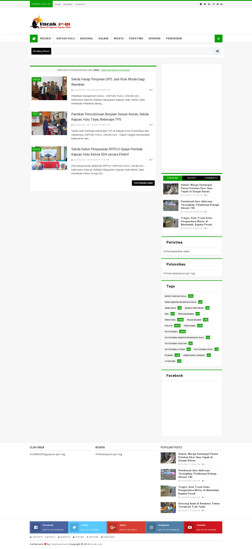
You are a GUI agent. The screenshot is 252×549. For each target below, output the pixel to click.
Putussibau (171, 331)
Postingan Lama (143, 183)
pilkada (169, 355)
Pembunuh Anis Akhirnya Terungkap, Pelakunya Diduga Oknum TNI (200, 204)
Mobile (50, 537)
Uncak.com (96, 544)
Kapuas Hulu (66, 38)
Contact (80, 4)
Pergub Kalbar (186, 314)
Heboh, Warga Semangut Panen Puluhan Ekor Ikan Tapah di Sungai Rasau (196, 188)
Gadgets (36, 537)
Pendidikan (174, 38)
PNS (167, 314)
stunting (170, 361)
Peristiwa (136, 38)
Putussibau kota (203, 349)
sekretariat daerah (194, 355)
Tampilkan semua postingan (115, 70)
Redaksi (68, 4)
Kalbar (104, 38)
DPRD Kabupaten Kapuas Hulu (181, 302)
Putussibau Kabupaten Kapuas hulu (184, 337)
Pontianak (190, 325)
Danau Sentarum (194, 308)
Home (57, 4)
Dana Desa (170, 308)
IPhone (78, 537)
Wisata (119, 38)
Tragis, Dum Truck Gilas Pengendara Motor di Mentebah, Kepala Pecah (196, 221)
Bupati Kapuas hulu (175, 296)
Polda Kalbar (194, 319)
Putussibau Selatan (176, 343)
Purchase (108, 537)
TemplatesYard (59, 544)
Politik (168, 325)
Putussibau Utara (175, 349)
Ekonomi (155, 38)
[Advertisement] (188, 116)
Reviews (92, 537)
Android (64, 537)
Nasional (86, 38)
